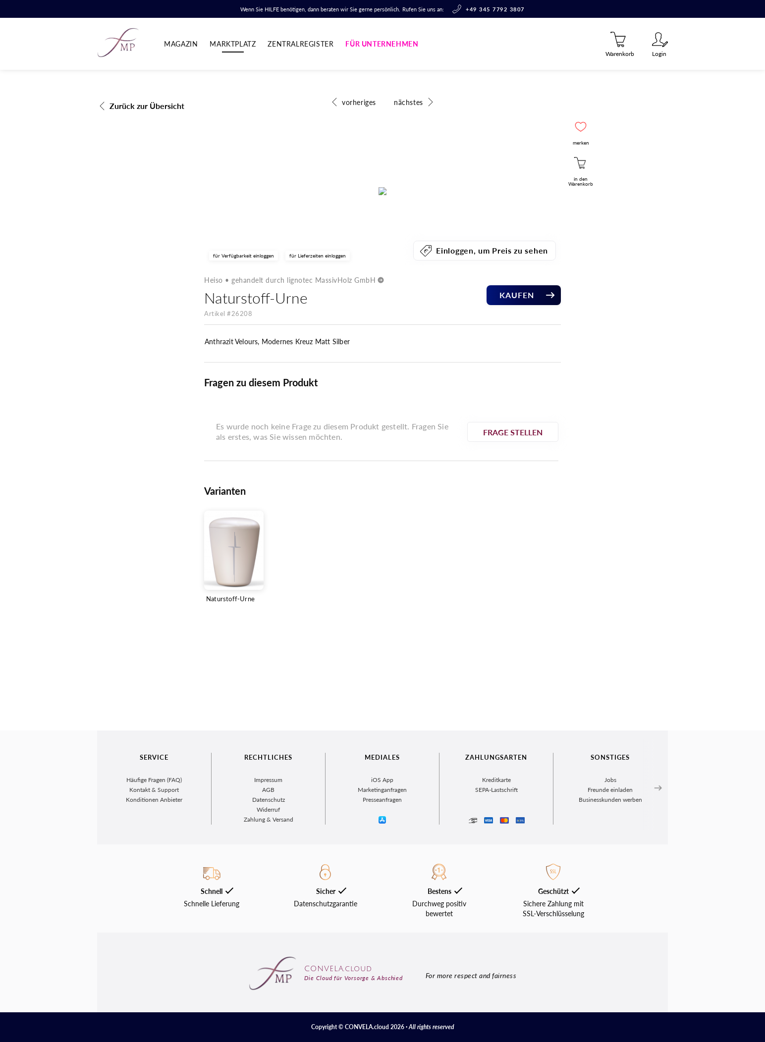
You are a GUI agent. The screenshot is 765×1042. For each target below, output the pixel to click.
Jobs (610, 879)
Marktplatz (233, 44)
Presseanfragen (382, 898)
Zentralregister (300, 44)
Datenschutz (268, 898)
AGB (268, 888)
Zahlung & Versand (268, 918)
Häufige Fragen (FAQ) (154, 879)
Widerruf (268, 908)
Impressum (268, 879)
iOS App (382, 879)
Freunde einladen (610, 888)
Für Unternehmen (381, 44)
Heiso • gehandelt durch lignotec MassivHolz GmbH (296, 462)
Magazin (181, 44)
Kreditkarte (496, 879)
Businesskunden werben (610, 898)
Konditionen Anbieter (154, 898)
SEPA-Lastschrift (496, 888)
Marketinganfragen (382, 888)
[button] (581, 127)
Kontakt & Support (154, 888)
